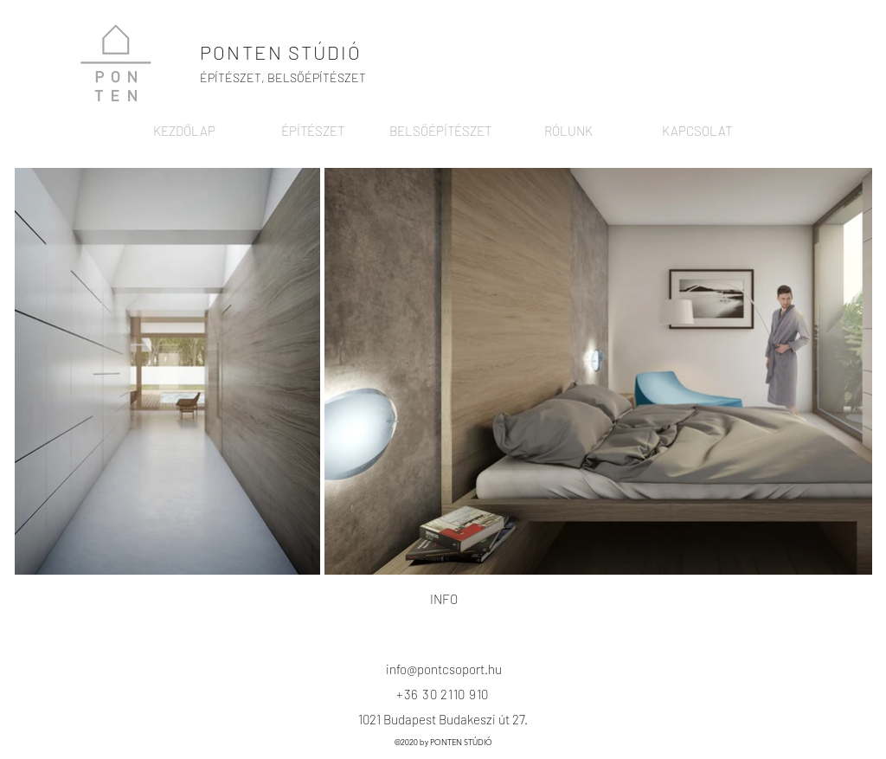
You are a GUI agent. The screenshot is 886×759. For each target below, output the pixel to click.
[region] (439, 607)
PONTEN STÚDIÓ (281, 52)
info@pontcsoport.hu (444, 669)
